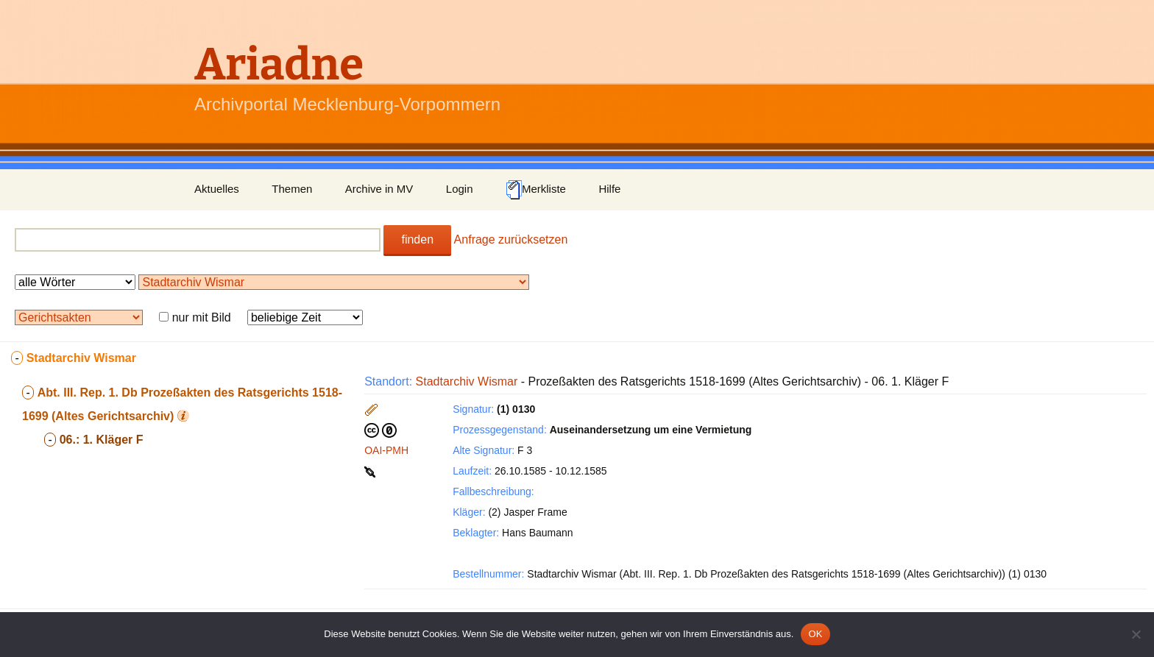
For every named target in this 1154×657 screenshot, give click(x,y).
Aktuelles (216, 188)
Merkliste (536, 189)
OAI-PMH (386, 450)
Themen (292, 188)
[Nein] (1135, 634)
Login (459, 188)
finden (417, 239)
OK (815, 633)
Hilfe (609, 188)
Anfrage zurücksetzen (511, 239)
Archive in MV (379, 188)
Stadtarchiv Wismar (467, 381)
